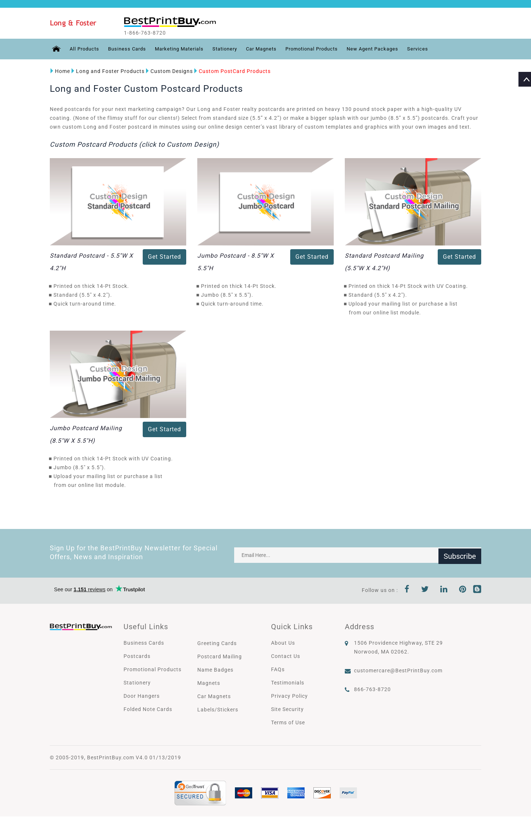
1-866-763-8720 (152, 32)
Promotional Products (327, 49)
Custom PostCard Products (232, 71)
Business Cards (129, 49)
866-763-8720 (372, 689)
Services (440, 49)
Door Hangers (142, 696)
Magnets (208, 683)
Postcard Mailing (219, 656)
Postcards (137, 656)
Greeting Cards (217, 643)
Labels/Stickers (217, 709)
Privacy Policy (289, 696)
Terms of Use (288, 722)
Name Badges (215, 669)
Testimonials (287, 682)
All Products (84, 49)
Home (59, 71)
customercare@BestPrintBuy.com (398, 670)
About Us (283, 642)
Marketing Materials (184, 49)
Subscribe (460, 554)
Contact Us (285, 656)
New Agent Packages (392, 49)
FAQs (278, 669)
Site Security (287, 709)
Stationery (233, 49)
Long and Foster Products (107, 71)
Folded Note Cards (148, 709)
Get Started (164, 256)
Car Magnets (272, 49)
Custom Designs (168, 71)
